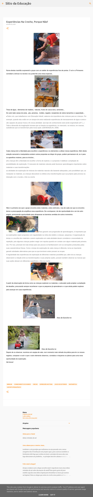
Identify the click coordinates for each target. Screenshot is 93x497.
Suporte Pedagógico (14, 387)
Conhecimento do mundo (22, 384)
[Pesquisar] (90, 3)
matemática (73, 384)
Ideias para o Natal (29, 434)
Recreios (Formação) (30, 418)
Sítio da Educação (18, 3)
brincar (9, 384)
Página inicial (27, 414)
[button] (7, 28)
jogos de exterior (61, 384)
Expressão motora (46, 384)
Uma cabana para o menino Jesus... (34, 445)
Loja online (26, 416)
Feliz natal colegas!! (29, 464)
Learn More (43, 495)
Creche (35, 384)
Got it (52, 495)
